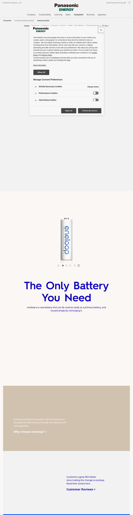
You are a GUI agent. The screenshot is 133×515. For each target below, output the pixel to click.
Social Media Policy (58, 504)
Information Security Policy (101, 504)
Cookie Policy (20, 508)
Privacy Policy (7, 508)
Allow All (41, 72)
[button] (105, 25)
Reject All (68, 111)
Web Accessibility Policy (79, 504)
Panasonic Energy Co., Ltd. (12, 3)
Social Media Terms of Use (37, 504)
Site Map (6, 504)
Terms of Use (18, 504)
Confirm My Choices (89, 111)
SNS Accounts (8, 500)
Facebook (18, 500)
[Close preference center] (101, 30)
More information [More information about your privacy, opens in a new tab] (39, 65)
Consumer (7, 20)
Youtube (29, 500)
